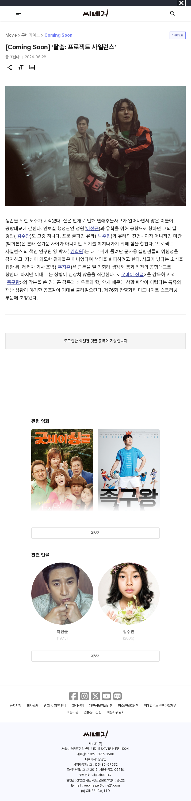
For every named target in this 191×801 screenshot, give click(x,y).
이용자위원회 (115, 712)
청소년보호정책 (128, 706)
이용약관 (72, 712)
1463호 (177, 35)
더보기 (95, 533)
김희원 (76, 251)
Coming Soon (58, 35)
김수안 (23, 236)
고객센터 (78, 706)
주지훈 (64, 267)
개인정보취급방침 (101, 706)
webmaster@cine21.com (101, 785)
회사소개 (33, 706)
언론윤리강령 (92, 712)
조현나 (14, 57)
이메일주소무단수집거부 (160, 706)
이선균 (92, 228)
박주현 (104, 236)
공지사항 (15, 706)
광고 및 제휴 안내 (55, 706)
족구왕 (13, 282)
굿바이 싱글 (132, 274)
